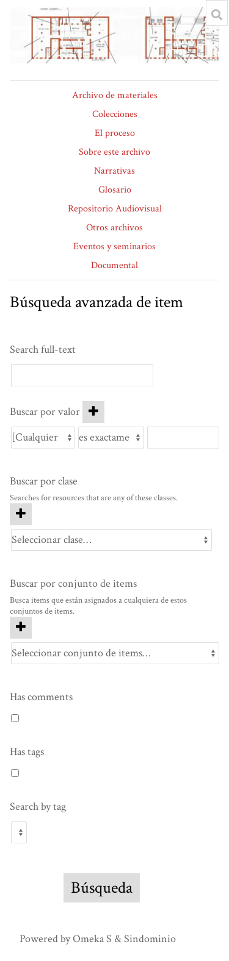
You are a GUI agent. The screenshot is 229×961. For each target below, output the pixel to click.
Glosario (114, 189)
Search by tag (38, 807)
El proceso (115, 133)
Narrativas (114, 171)
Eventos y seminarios (114, 246)
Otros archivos (114, 227)
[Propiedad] (43, 438)
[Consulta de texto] (183, 438)
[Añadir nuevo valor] (93, 412)
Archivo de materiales (115, 95)
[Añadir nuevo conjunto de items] (21, 628)
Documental (114, 265)
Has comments (41, 697)
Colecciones (114, 114)
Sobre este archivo (114, 152)
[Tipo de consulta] (111, 438)
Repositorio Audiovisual (115, 208)
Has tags (27, 752)
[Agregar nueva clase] (21, 514)
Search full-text (43, 349)
